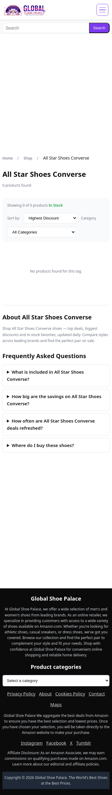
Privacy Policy (21, 694)
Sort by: (13, 218)
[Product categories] (56, 680)
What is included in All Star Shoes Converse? (45, 375)
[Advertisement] (56, 94)
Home (7, 158)
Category (88, 218)
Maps (56, 704)
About (45, 694)
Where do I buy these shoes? (43, 445)
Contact (97, 694)
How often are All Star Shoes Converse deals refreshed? (51, 424)
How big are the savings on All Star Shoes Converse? (54, 399)
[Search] (45, 28)
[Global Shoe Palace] (25, 10)
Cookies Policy (70, 694)
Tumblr (83, 743)
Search (99, 28)
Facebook (56, 743)
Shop (28, 158)
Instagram (32, 743)
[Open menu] (102, 10)
